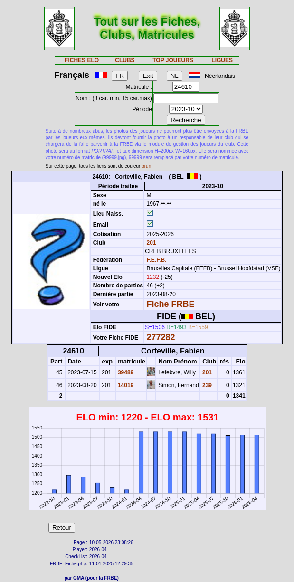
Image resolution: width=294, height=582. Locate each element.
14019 (125, 385)
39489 (125, 372)
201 (150, 242)
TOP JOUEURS (172, 60)
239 (206, 385)
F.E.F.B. (156, 260)
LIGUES (222, 60)
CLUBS (124, 60)
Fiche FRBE (170, 304)
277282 (160, 337)
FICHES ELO (82, 60)
